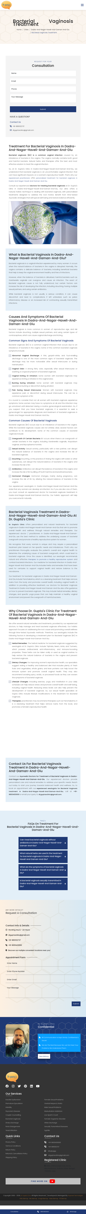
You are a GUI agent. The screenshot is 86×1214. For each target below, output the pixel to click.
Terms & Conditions (13, 1150)
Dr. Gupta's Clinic (44, 1201)
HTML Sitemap (51, 1204)
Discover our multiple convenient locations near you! (29, 950)
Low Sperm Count (51, 1117)
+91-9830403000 (14, 945)
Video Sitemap (38, 1207)
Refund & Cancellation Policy (16, 1158)
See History (44, 1057)
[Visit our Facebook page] (7, 1087)
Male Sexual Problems (52, 1109)
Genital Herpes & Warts (53, 1105)
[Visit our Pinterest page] (25, 1087)
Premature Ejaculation (14, 1105)
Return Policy (10, 1154)
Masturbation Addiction (53, 1113)
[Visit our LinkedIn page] (31, 1087)
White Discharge (50, 1125)
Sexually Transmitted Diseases (56, 1130)
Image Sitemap (74, 1204)
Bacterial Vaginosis (13, 1121)
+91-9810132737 (19, 126)
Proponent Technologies (35, 1204)
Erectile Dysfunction (13, 1101)
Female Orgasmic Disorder (54, 1121)
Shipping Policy (11, 1162)
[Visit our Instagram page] (13, 1087)
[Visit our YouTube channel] (38, 1087)
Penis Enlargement (13, 1130)
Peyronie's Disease (13, 1113)
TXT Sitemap (49, 1207)
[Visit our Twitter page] (19, 1087)
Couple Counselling (13, 1117)
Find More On (43, 1184)
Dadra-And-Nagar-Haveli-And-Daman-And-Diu (51, 29)
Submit (43, 109)
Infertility (9, 1109)
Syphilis (47, 1134)
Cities (23, 29)
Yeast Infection (11, 1134)
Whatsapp (52, 1154)
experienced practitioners (19, 178)
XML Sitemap (62, 1204)
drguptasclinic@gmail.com (24, 130)
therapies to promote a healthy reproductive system (50, 559)
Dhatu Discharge (12, 1125)
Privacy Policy (10, 1146)
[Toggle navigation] (82, 5)
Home (16, 29)
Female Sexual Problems (53, 1101)
